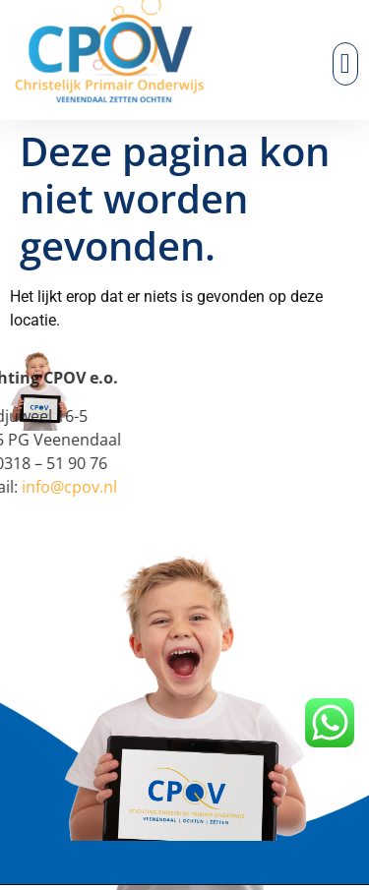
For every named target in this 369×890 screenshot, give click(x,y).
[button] (345, 64)
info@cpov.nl (48, 487)
